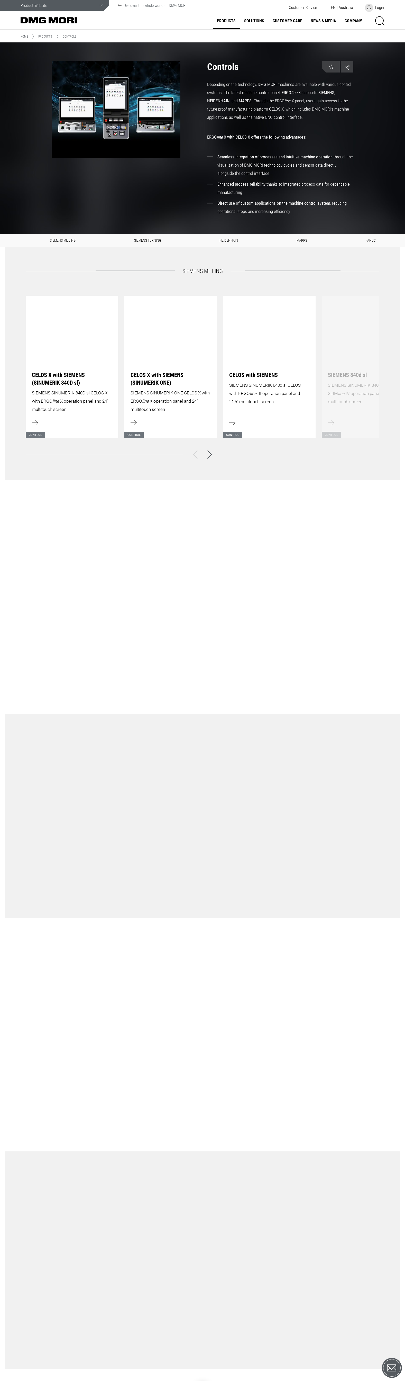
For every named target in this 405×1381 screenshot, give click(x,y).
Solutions (254, 21)
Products (226, 21)
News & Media (323, 21)
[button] (303, 7)
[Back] (195, 454)
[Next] (210, 454)
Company (353, 21)
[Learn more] (72, 364)
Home (24, 36)
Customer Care (287, 21)
